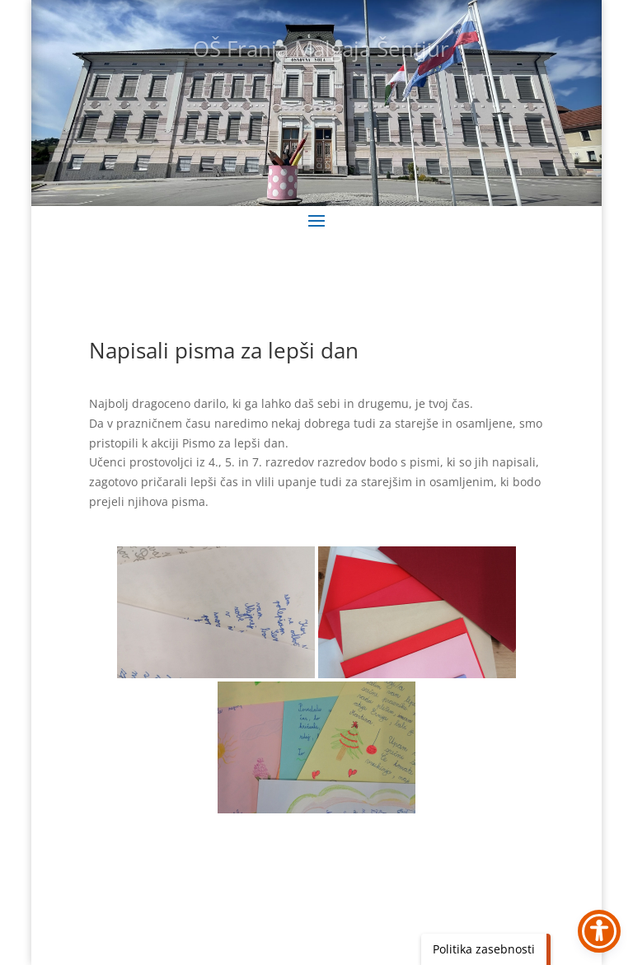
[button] (316, 220)
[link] (216, 612)
